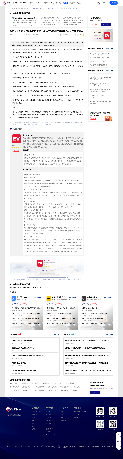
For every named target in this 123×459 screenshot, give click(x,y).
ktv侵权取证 (45, 383)
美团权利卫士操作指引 (19, 363)
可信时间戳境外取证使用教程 (98, 65)
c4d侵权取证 (24, 383)
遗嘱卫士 (48, 432)
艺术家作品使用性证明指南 (97, 61)
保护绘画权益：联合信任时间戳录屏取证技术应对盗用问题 (26, 308)
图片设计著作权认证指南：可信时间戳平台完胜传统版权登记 (51, 24)
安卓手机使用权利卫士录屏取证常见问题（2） (27, 370)
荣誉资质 (34, 414)
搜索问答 (105, 24)
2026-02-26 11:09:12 (17, 343)
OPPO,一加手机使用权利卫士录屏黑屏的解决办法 (28, 355)
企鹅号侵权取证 (64, 390)
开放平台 (52, 3)
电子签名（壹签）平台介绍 (89, 308)
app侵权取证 (13, 383)
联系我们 (34, 417)
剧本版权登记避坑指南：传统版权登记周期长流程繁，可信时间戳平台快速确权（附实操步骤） (51, 18)
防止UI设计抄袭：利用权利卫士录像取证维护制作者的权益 (26, 313)
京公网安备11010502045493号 (81, 446)
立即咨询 (93, 118)
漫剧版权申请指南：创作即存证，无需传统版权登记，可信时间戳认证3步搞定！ (73, 24)
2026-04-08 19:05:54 (70, 373)
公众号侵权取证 (52, 387)
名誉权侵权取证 (39, 390)
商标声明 (34, 423)
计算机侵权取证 (77, 387)
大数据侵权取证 (69, 383)
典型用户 (34, 420)
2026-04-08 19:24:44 (70, 358)
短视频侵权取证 (26, 387)
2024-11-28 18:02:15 (17, 373)
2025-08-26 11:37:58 (17, 350)
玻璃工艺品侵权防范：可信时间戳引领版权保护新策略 (61, 318)
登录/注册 (113, 3)
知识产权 (48, 417)
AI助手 (105, 3)
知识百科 (66, 3)
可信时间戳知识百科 (22, 8)
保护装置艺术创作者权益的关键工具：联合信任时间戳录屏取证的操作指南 (57, 8)
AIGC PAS (49, 426)
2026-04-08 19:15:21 (70, 365)
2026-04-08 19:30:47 (70, 343)
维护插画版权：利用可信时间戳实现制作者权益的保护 (61, 308)
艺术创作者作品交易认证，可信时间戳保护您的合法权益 (100, 54)
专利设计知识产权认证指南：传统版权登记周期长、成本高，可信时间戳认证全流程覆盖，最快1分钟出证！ (51, 20)
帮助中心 (76, 417)
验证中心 (58, 3)
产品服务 (36, 3)
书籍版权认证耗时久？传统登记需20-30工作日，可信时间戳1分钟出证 (73, 20)
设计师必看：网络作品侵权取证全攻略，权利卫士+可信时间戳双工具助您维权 (26, 287)
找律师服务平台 (50, 435)
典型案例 (72, 3)
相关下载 (76, 414)
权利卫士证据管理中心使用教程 (22, 340)
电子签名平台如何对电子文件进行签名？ (93, 318)
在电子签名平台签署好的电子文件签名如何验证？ (96, 313)
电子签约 (48, 420)
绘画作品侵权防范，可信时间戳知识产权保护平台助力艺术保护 (61, 313)
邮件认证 (48, 423)
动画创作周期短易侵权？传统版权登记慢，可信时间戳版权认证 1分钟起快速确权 (73, 22)
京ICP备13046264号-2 (64, 446)
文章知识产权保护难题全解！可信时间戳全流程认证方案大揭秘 (73, 18)
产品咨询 (94, 24)
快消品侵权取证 (14, 390)
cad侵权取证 (35, 383)
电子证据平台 (50, 414)
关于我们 (79, 3)
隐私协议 (65, 447)
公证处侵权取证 (39, 387)
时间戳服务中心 (36, 411)
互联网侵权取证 (64, 387)
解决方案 (45, 3)
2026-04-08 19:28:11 (70, 350)
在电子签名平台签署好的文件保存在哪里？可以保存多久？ (96, 324)
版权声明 (34, 426)
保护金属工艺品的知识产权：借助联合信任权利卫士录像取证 (26, 324)
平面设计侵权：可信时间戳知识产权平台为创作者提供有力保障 (61, 324)
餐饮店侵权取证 (57, 383)
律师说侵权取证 (26, 390)
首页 (31, 3)
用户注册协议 (57, 447)
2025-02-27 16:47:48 (17, 365)
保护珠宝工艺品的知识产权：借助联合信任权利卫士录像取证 (26, 318)
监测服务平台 (50, 429)
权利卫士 (48, 411)
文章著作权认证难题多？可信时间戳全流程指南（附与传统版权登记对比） (51, 22)
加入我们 (34, 429)
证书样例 (80, 411)
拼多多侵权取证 (52, 390)
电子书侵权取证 (14, 387)
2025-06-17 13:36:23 (17, 358)
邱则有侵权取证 (77, 390)
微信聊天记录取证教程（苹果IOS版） (24, 348)
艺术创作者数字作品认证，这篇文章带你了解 (100, 57)
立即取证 (63, 420)
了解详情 (42, 270)
